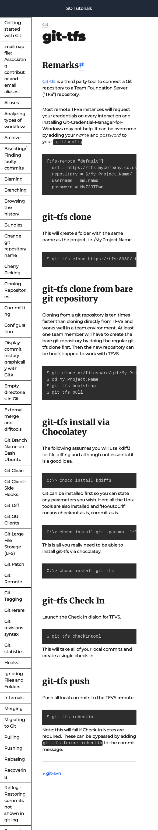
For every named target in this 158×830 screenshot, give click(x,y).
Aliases (11, 102)
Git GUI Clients (12, 520)
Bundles (13, 225)
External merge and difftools (13, 419)
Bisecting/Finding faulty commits (15, 158)
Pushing (13, 748)
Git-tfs (48, 81)
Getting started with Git (12, 29)
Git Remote (13, 578)
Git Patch (14, 564)
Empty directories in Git (14, 392)
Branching (15, 190)
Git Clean (14, 470)
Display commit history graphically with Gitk (14, 359)
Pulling (11, 737)
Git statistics (13, 648)
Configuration (14, 328)
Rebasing (14, 759)
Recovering (15, 773)
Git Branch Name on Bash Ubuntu (15, 450)
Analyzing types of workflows (15, 120)
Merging (13, 708)
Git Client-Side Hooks (15, 488)
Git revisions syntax (13, 628)
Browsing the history (14, 208)
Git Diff (11, 505)
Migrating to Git (14, 723)
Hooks (11, 662)
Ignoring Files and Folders (13, 680)
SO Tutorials (79, 8)
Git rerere (14, 610)
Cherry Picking (12, 269)
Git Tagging (13, 596)
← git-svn (51, 773)
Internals (13, 697)
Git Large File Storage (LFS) (14, 543)
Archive (12, 137)
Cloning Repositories (15, 290)
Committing (14, 311)
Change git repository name (15, 245)
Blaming (13, 179)
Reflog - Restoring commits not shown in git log (15, 803)
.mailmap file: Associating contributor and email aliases (15, 69)
